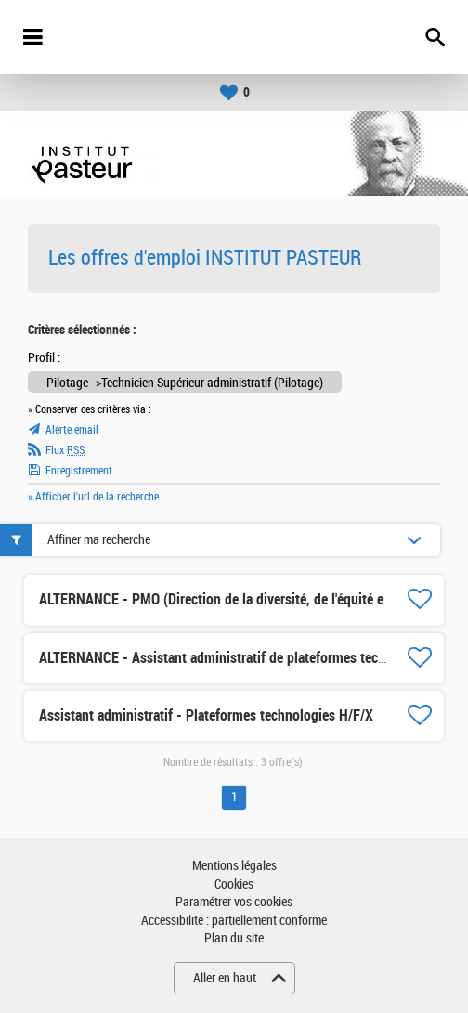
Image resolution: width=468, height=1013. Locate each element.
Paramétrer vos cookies (234, 902)
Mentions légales (234, 866)
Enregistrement (79, 470)
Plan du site (234, 938)
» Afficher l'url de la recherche (93, 496)
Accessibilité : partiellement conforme (234, 921)
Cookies (234, 884)
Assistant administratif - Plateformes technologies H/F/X (206, 715)
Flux (65, 450)
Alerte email (72, 429)
